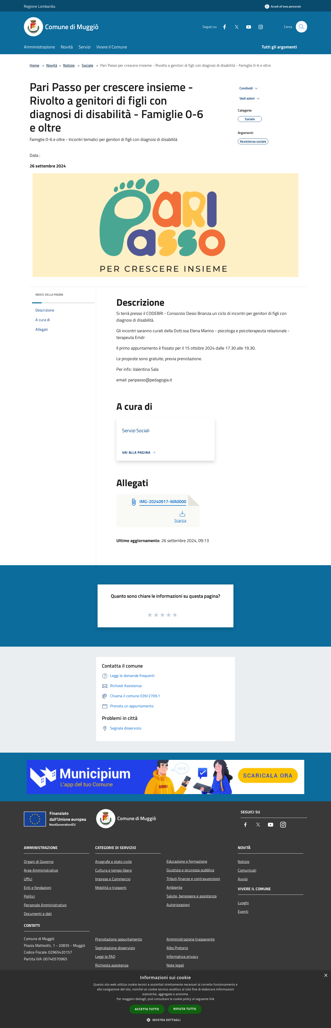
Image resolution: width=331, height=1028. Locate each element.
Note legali (175, 965)
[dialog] (165, 999)
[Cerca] (301, 27)
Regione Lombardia (39, 6)
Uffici (28, 879)
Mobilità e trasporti (110, 887)
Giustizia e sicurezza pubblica (190, 870)
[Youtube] (246, 26)
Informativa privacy (182, 956)
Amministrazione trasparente (190, 939)
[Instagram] (258, 26)
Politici (29, 896)
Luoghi (243, 903)
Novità (51, 65)
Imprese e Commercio (112, 879)
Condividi (249, 88)
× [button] (325, 975)
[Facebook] (222, 26)
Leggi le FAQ (105, 956)
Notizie (69, 65)
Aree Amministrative (41, 870)
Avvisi (243, 879)
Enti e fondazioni (37, 887)
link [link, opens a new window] (211, 999)
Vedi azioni (250, 98)
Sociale (87, 65)
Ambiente (174, 887)
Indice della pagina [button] (49, 294)
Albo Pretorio (177, 948)
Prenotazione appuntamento (118, 939)
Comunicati (247, 870)
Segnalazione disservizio (115, 948)
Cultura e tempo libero (113, 870)
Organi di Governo (38, 861)
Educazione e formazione (186, 861)
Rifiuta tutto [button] (184, 1009)
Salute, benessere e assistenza (191, 896)
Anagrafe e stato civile (113, 861)
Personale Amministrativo (45, 905)
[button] (165, 1019)
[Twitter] (234, 26)
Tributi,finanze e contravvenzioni (193, 879)
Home (34, 65)
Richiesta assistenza (111, 965)
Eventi (243, 911)
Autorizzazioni (178, 905)
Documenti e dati (38, 913)
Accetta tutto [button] (147, 1009)
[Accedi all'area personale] (282, 6)
